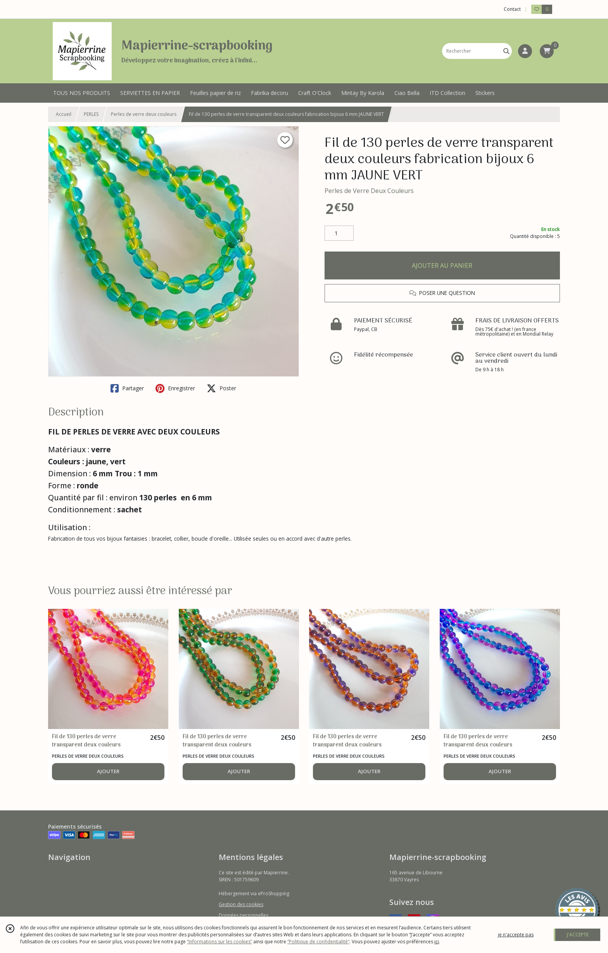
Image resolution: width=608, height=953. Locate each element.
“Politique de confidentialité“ (318, 941)
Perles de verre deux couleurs (143, 114)
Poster (221, 388)
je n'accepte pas (516, 934)
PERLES (91, 114)
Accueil (63, 114)
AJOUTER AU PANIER (442, 265)
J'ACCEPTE (578, 934)
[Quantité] (339, 233)
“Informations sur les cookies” (219, 941)
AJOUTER (108, 771)
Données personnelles (243, 915)
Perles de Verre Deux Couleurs (369, 190)
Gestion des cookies (241, 904)
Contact (512, 9)
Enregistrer (175, 388)
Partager (127, 388)
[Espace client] (525, 51)
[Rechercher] (506, 51)
